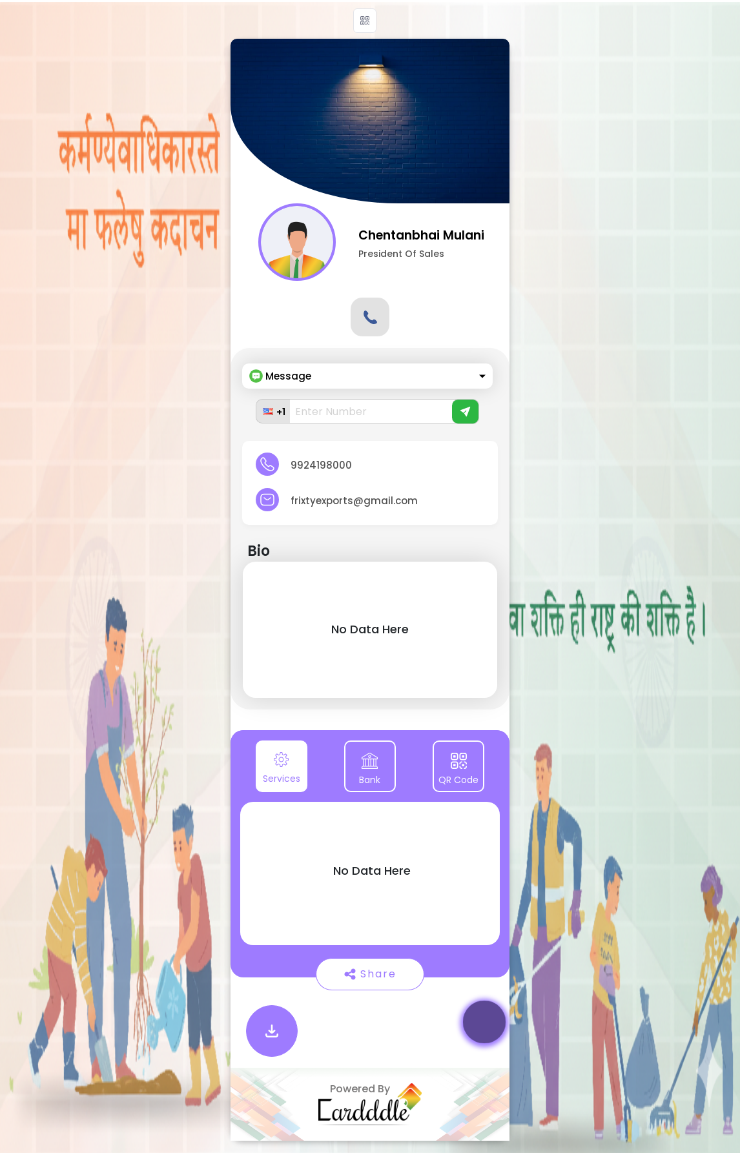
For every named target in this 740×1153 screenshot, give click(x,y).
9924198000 (321, 465)
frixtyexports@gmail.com (354, 500)
